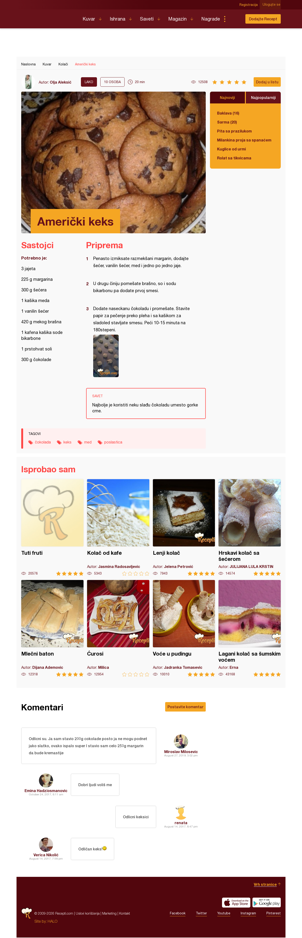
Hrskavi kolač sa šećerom (249, 527)
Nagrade (210, 18)
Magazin (177, 18)
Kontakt (124, 914)
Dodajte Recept (263, 19)
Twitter (201, 914)
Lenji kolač (184, 527)
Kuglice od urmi (231, 149)
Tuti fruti (52, 527)
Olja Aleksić (60, 82)
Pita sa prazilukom (234, 131)
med (88, 442)
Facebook (177, 914)
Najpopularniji (263, 97)
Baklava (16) (228, 113)
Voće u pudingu (184, 628)
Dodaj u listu (267, 82)
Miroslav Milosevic (181, 752)
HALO (52, 922)
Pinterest (273, 914)
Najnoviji (227, 97)
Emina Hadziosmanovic (46, 791)
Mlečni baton (52, 628)
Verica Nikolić (46, 855)
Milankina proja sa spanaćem (244, 140)
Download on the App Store (236, 903)
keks (67, 442)
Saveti (147, 18)
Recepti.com (48, 17)
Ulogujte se (272, 5)
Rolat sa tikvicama (234, 158)
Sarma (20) (227, 122)
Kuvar (89, 18)
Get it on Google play (266, 903)
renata (181, 823)
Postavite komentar (185, 706)
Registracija (249, 5)
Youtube (223, 914)
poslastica (113, 442)
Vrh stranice (265, 885)
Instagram (248, 914)
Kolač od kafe (118, 527)
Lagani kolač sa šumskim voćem (249, 628)
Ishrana (117, 18)
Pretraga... (234, 19)
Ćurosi (118, 628)
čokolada (43, 442)
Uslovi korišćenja (88, 914)
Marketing (109, 914)
